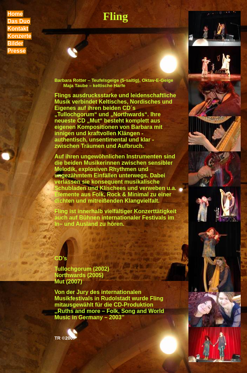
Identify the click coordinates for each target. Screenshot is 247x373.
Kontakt (17, 29)
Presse (16, 51)
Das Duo (18, 21)
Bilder (15, 43)
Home (15, 14)
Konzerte (19, 36)
